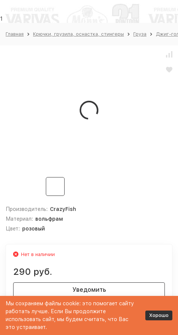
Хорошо (159, 315)
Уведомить (89, 289)
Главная (15, 34)
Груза (139, 34)
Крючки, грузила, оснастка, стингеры (78, 34)
